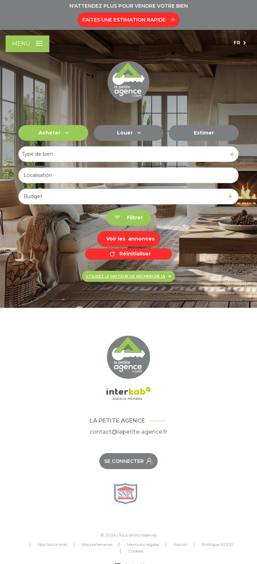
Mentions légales (143, 544)
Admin (181, 544)
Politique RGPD (218, 544)
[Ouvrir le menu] (27, 43)
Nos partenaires (97, 544)
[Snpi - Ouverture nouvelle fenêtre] (126, 494)
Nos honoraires (52, 544)
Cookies (135, 551)
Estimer (204, 133)
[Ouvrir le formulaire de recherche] (128, 218)
